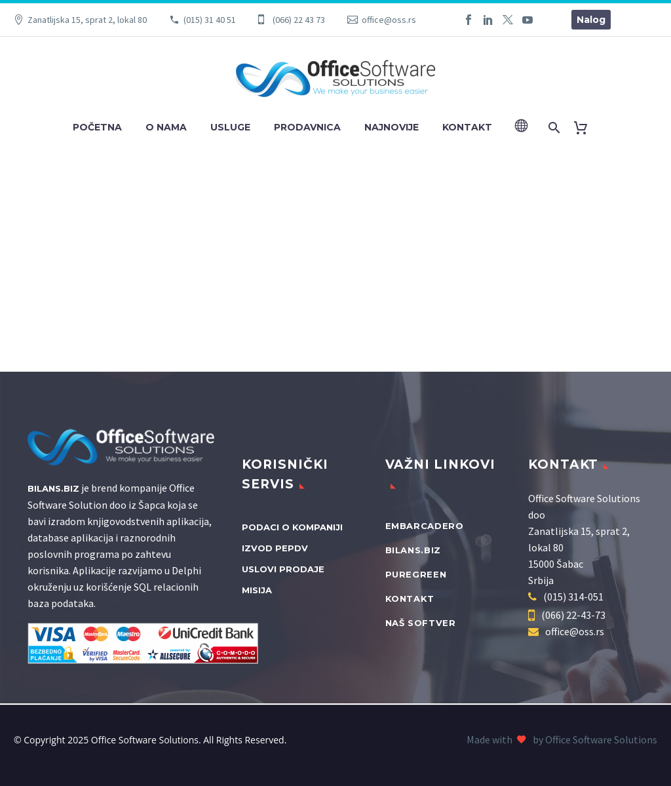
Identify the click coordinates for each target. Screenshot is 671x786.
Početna (97, 127)
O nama (166, 127)
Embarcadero (424, 526)
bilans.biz (413, 550)
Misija (257, 590)
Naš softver (420, 623)
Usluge (230, 127)
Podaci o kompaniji (292, 527)
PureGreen (416, 574)
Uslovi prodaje (283, 569)
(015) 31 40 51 (209, 20)
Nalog (591, 20)
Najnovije (391, 127)
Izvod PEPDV (275, 548)
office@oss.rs (389, 20)
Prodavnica (307, 127)
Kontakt (467, 127)
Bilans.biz (53, 488)
